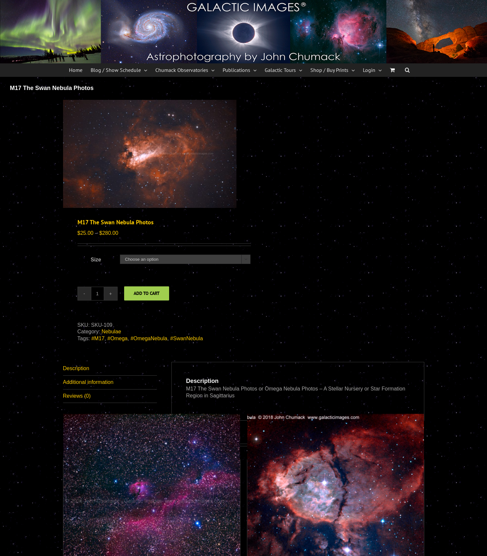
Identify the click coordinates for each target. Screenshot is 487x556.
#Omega (117, 338)
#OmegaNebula (148, 338)
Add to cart (147, 293)
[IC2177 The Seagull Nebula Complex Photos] (151, 502)
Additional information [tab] (88, 382)
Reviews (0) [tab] (77, 396)
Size (96, 259)
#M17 (97, 338)
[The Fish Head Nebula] (335, 502)
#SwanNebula (186, 338)
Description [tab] (76, 368)
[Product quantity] (97, 293)
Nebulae (111, 331)
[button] (407, 70)
